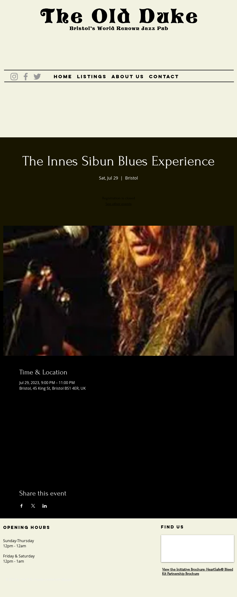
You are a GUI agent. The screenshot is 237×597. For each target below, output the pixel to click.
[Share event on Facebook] (21, 506)
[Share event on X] (33, 506)
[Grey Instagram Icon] (14, 77)
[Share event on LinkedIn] (44, 506)
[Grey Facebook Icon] (26, 77)
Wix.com (66, 579)
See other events (119, 204)
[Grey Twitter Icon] (37, 77)
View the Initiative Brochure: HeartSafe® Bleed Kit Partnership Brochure (197, 571)
